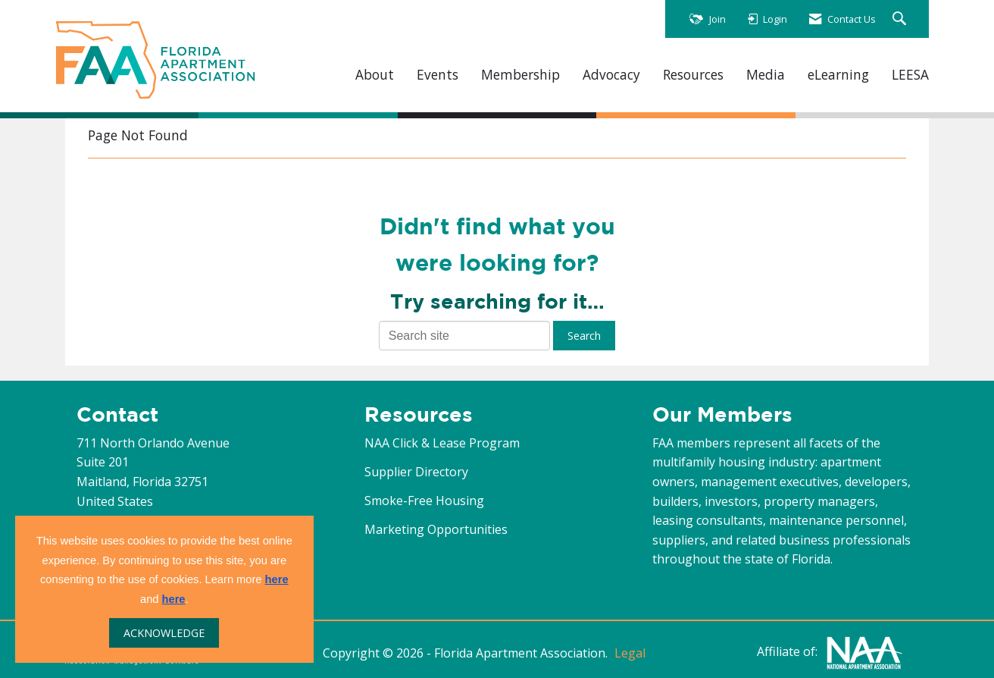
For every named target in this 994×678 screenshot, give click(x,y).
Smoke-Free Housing (424, 500)
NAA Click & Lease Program (442, 443)
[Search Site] (901, 19)
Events (437, 74)
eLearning (838, 74)
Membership (520, 74)
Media (765, 74)
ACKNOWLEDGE (164, 633)
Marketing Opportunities (436, 529)
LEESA (910, 74)
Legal (629, 653)
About (374, 74)
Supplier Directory (416, 471)
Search (584, 335)
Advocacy (611, 74)
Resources (693, 74)
